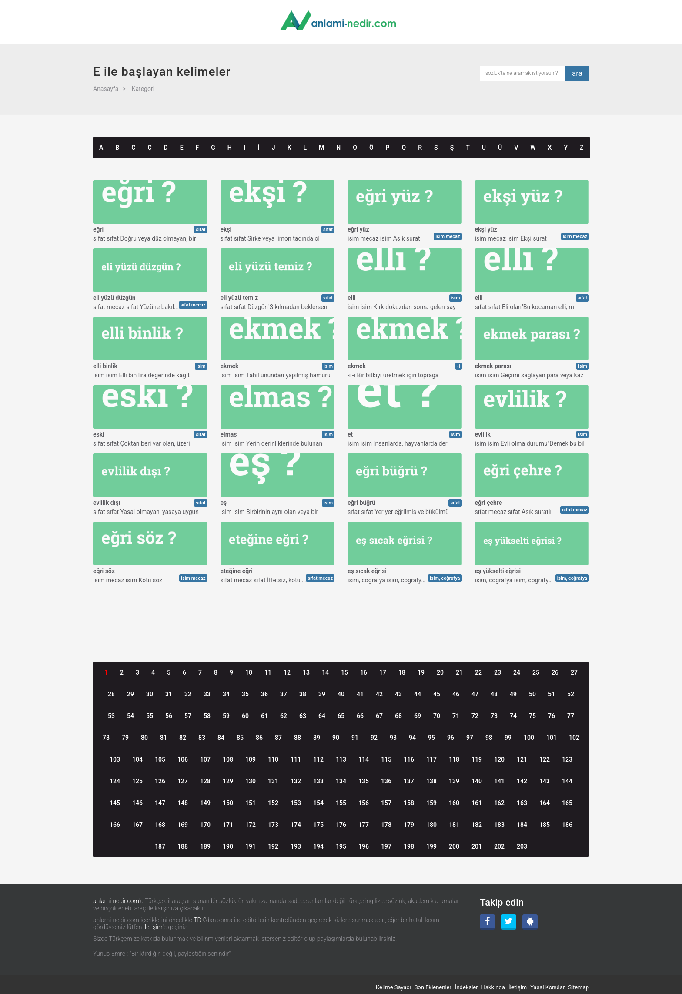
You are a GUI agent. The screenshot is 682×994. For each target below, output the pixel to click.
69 (417, 715)
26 (555, 672)
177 (363, 824)
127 (182, 781)
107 (205, 759)
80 (144, 737)
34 (226, 694)
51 (551, 694)
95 (431, 737)
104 (137, 759)
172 (250, 824)
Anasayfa (105, 88)
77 (570, 715)
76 (551, 715)
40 (341, 694)
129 (228, 781)
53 (111, 715)
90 (335, 737)
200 (454, 846)
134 (341, 781)
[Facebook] (487, 922)
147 (160, 802)
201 (476, 846)
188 (182, 846)
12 (287, 672)
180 (431, 824)
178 (386, 824)
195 (341, 846)
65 (341, 715)
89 (316, 737)
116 (409, 759)
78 (106, 737)
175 (318, 824)
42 (379, 694)
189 (205, 846)
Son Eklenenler (433, 987)
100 (529, 737)
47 (474, 694)
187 (160, 846)
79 (125, 737)
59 (226, 715)
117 (431, 759)
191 (250, 846)
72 (474, 715)
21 (459, 672)
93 (393, 737)
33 (207, 694)
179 (409, 824)
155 (341, 802)
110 (273, 759)
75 (532, 715)
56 (168, 715)
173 (273, 824)
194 (318, 846)
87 (278, 737)
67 (379, 715)
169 (182, 824)
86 (259, 737)
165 (567, 802)
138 (431, 781)
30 (149, 694)
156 (363, 802)
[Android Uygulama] (530, 922)
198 (409, 846)
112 (318, 759)
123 (567, 759)
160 (454, 802)
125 (137, 781)
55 (149, 715)
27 (574, 672)
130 (250, 781)
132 (296, 781)
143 (544, 781)
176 (341, 824)
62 (283, 715)
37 (283, 694)
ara (577, 73)
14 (325, 672)
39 (321, 694)
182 (476, 824)
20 (440, 672)
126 (160, 781)
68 (398, 715)
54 (130, 715)
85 (240, 737)
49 (513, 694)
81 (163, 737)
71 (455, 715)
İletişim (517, 987)
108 (228, 759)
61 (264, 715)
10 (248, 672)
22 (478, 672)
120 (499, 759)
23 (497, 672)
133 (318, 781)
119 (476, 759)
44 (417, 694)
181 (454, 824)
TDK (199, 920)
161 (476, 802)
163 (522, 802)
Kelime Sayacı (393, 987)
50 (532, 694)
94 (412, 737)
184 (522, 824)
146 (137, 802)
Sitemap (578, 987)
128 (205, 781)
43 (398, 694)
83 (201, 737)
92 (374, 737)
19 (421, 672)
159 (431, 802)
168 (160, 824)
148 (182, 802)
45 (436, 694)
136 (386, 781)
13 (306, 672)
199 (431, 846)
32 (187, 694)
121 (522, 759)
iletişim (153, 926)
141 (499, 781)
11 (267, 672)
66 (360, 715)
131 (273, 781)
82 (182, 737)
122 (544, 759)
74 (513, 715)
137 (409, 781)
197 (386, 846)
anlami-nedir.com (116, 900)
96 (450, 737)
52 (570, 694)
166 (115, 824)
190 (228, 846)
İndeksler (466, 987)
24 (516, 672)
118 (454, 759)
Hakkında (493, 987)
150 (228, 802)
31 (168, 694)
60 (245, 715)
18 (401, 672)
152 (273, 802)
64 (321, 715)
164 (544, 802)
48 (494, 694)
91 (354, 737)
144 (567, 781)
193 (296, 846)
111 (296, 759)
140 (476, 781)
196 (363, 846)
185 (544, 824)
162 (499, 802)
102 (574, 737)
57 (187, 715)
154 (318, 802)
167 (137, 824)
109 (250, 759)
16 (363, 672)
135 (363, 781)
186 (567, 824)
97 (469, 737)
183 (499, 824)
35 (245, 694)
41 (360, 694)
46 (455, 694)
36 (264, 694)
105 (160, 759)
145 (115, 802)
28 (111, 694)
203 (522, 846)
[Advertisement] (341, 609)
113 (341, 759)
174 (296, 824)
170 (205, 824)
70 (436, 715)
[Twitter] (508, 922)
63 (302, 715)
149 (205, 802)
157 (386, 802)
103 (115, 759)
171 (228, 824)
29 (130, 694)
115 (386, 759)
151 (250, 802)
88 (297, 737)
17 (382, 672)
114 (363, 759)
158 (409, 802)
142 (522, 781)
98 (488, 737)
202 (499, 846)
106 (182, 759)
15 (344, 672)
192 (273, 846)
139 (454, 781)
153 (296, 802)
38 (302, 694)
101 (551, 737)
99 (508, 737)
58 (207, 715)
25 (535, 672)
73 (494, 715)
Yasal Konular (547, 987)
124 (115, 781)
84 (220, 737)
